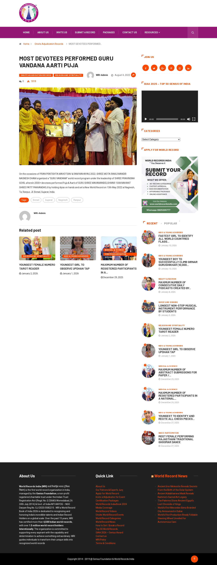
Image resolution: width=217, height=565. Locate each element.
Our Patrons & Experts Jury (109, 490)
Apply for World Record (107, 493)
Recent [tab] (150, 223)
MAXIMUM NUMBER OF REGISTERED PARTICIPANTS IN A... (119, 268)
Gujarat (49, 200)
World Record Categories (108, 518)
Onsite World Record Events (110, 515)
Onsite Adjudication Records (49, 44)
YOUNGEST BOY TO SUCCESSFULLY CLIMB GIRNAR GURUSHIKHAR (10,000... (178, 262)
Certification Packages (107, 500)
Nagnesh (63, 200)
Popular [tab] (169, 223)
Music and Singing (168, 302)
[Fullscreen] (193, 119)
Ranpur (77, 200)
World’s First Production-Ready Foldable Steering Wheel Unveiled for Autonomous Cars (178, 518)
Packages (109, 32)
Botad (36, 200)
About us (43, 32)
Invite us (61, 32)
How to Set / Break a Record (110, 525)
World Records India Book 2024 (111, 504)
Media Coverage (104, 507)
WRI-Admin (102, 75)
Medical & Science (114, 250)
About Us (100, 486)
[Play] (145, 119)
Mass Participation (169, 433)
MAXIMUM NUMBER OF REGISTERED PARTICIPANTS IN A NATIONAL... (178, 395)
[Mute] (188, 119)
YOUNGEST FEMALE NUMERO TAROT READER (176, 330)
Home (26, 32)
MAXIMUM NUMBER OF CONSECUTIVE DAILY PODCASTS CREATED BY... (175, 285)
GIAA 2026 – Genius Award (109, 532)
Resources (151, 32)
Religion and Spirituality (68, 75)
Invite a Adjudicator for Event (110, 497)
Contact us (129, 32)
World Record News (105, 522)
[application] (170, 106)
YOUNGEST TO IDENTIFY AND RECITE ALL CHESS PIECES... (177, 417)
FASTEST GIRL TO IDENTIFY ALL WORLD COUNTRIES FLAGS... (176, 238)
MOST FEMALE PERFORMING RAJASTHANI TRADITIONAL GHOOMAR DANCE (176, 439)
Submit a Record (85, 32)
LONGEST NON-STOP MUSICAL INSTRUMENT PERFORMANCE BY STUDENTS (178, 308)
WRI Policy (101, 539)
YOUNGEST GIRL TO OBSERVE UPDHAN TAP (177, 350)
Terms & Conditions (106, 543)
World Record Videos (106, 511)
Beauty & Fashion (167, 279)
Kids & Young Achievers (76, 256)
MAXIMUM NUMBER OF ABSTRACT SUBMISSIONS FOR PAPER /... (178, 372)
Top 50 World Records (107, 529)
